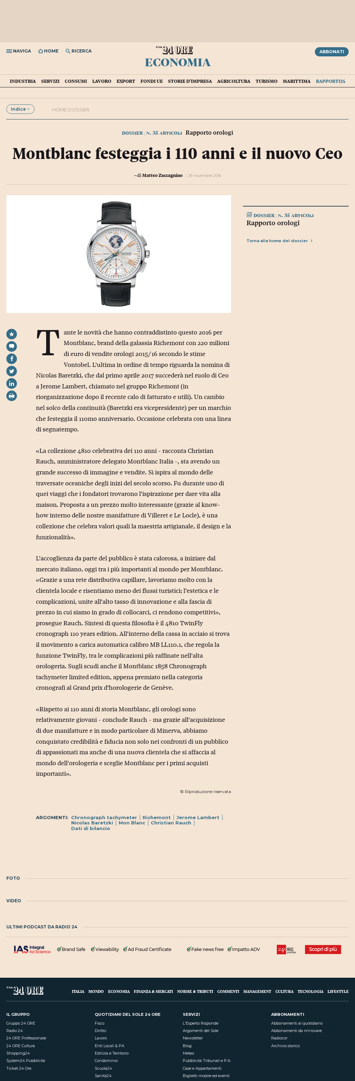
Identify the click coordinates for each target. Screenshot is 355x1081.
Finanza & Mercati (153, 991)
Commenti (228, 991)
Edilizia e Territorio (112, 1053)
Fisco (99, 1023)
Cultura (284, 991)
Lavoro (101, 81)
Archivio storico (285, 1045)
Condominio (106, 1060)
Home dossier (70, 109)
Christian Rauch (171, 822)
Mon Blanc (132, 822)
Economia (178, 62)
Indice (20, 109)
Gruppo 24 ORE (20, 1023)
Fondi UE (152, 81)
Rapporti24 (330, 81)
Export (126, 81)
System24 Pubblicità (25, 1060)
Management (257, 991)
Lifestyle (338, 991)
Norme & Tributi (195, 991)
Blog (187, 1045)
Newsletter (193, 1038)
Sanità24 (103, 1075)
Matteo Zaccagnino (162, 175)
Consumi (76, 81)
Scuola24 (103, 1068)
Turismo (267, 81)
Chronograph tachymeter (104, 817)
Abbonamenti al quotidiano (297, 1023)
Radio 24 (14, 1030)
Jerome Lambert (197, 817)
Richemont (157, 817)
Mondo (96, 991)
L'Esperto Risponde (200, 1023)
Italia (78, 991)
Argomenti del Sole (200, 1030)
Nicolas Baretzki (92, 822)
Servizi (50, 81)
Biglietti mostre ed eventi (206, 1075)
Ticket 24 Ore (18, 1068)
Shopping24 (18, 1053)
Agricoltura (233, 81)
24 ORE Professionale (26, 1038)
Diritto (100, 1030)
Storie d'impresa (190, 81)
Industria (23, 81)
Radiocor (279, 1038)
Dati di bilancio (90, 828)
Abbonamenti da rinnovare (296, 1030)
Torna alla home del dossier (279, 240)
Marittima (297, 81)
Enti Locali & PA (109, 1045)
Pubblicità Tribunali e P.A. (207, 1060)
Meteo (188, 1053)
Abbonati (331, 51)
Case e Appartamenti (202, 1068)
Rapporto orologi (273, 223)
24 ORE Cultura (20, 1045)
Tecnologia (310, 991)
